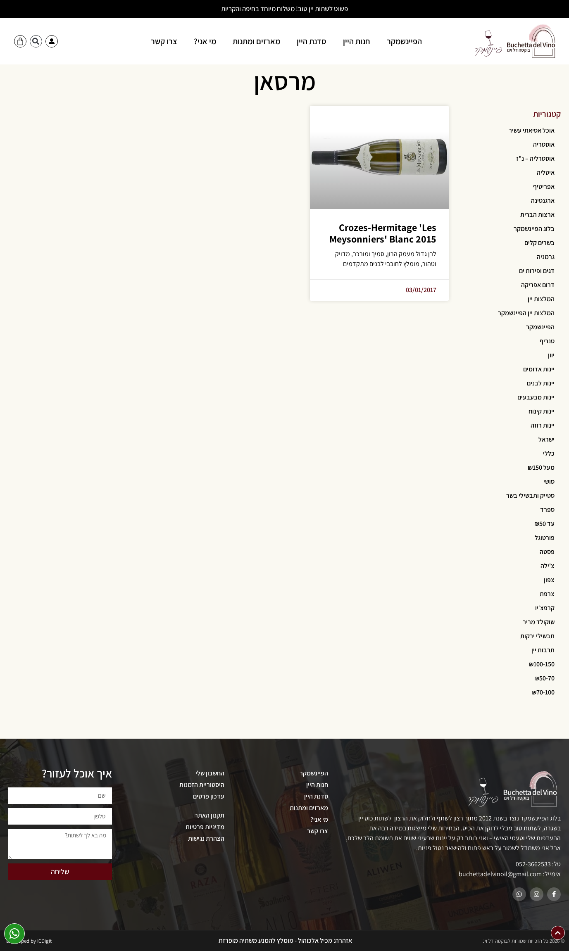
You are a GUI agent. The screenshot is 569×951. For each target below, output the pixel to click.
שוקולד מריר (539, 622)
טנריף (547, 341)
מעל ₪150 (541, 467)
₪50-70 (544, 678)
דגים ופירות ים (537, 270)
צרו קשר (164, 41)
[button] (36, 41)
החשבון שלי (209, 773)
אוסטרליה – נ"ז (535, 158)
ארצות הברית (537, 214)
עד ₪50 (544, 523)
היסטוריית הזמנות (201, 784)
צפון (549, 579)
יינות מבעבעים (536, 397)
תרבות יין (543, 650)
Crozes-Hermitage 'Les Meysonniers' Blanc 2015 (382, 233)
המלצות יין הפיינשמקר (526, 313)
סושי (549, 481)
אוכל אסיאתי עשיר (532, 130)
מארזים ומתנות (256, 41)
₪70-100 (543, 692)
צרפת (547, 594)
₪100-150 (542, 664)
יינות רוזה (543, 425)
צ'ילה (547, 565)
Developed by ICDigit (29, 940)
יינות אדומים (539, 369)
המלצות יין (541, 299)
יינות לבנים (541, 383)
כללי (549, 453)
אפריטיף (544, 186)
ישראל (546, 439)
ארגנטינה (543, 200)
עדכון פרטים (208, 796)
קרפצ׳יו (545, 608)
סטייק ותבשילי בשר (530, 495)
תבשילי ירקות (537, 636)
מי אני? (205, 41)
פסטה (547, 551)
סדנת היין (311, 41)
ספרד (547, 509)
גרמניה (546, 256)
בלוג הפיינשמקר (534, 228)
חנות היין (356, 41)
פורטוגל (545, 537)
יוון (551, 355)
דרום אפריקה (538, 285)
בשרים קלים (539, 242)
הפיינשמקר (404, 41)
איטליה (546, 172)
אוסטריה (544, 144)
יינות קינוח (542, 411)
